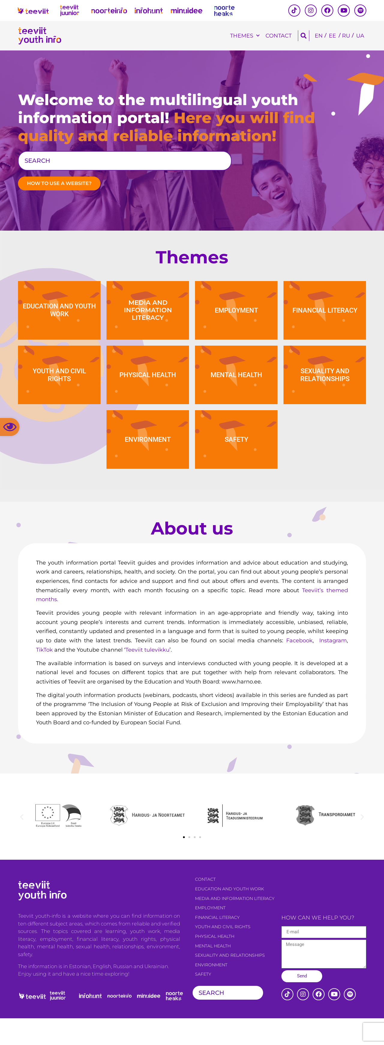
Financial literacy (217, 944)
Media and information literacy (234, 925)
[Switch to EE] (332, 36)
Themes (245, 36)
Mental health (213, 972)
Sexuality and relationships (230, 982)
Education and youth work (229, 915)
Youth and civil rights (222, 953)
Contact (279, 35)
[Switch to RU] (346, 36)
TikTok (44, 676)
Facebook (297, 667)
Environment (211, 991)
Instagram (331, 667)
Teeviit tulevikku (147, 676)
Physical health (214, 963)
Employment (210, 934)
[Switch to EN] (319, 36)
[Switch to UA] (360, 36)
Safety (203, 1001)
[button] (10, 427)
